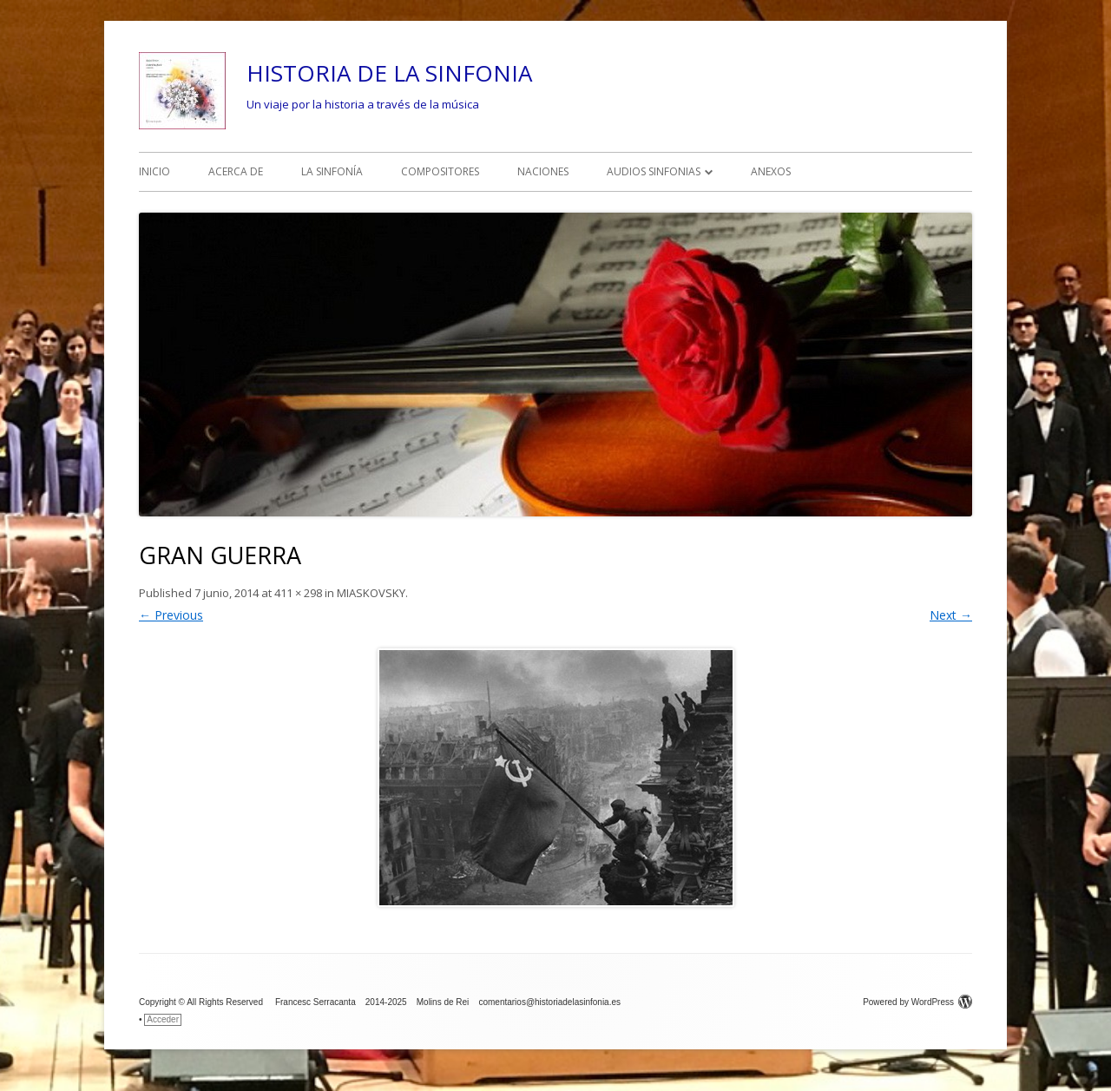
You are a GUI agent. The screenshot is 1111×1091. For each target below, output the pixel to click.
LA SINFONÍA (332, 171)
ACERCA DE (235, 171)
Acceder (163, 1019)
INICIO (154, 171)
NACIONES (543, 171)
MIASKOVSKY (371, 593)
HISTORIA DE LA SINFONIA (389, 73)
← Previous (171, 615)
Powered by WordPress (917, 1002)
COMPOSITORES (440, 171)
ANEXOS (771, 171)
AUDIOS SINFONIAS (653, 171)
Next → (951, 615)
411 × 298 (298, 593)
